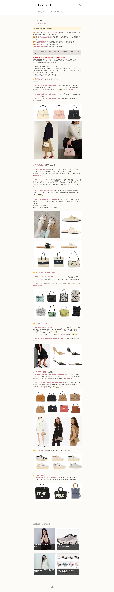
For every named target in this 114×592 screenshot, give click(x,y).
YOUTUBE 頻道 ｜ (59, 12)
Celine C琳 (44, 5)
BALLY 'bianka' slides (42, 169)
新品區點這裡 (39, 79)
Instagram (38, 44)
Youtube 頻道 (39, 47)
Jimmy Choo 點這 (41, 323)
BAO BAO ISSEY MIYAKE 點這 (45, 273)
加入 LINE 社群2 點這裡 (50, 32)
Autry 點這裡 (39, 450)
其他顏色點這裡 (37, 285)
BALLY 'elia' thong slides (44, 190)
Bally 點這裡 (39, 165)
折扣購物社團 (42, 42)
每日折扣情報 (40, 513)
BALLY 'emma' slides (42, 180)
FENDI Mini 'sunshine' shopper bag (48, 477)
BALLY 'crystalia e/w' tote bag (45, 199)
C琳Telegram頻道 (44, 37)
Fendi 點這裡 (39, 475)
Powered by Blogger (57, 587)
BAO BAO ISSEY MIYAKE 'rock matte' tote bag (51, 277)
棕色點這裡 (69, 90)
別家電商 (62, 283)
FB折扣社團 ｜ (42, 12)
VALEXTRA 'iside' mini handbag (46, 85)
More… (67, 12)
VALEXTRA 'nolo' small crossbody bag (48, 382)
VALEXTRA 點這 (40, 372)
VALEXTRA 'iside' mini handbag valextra (49, 374)
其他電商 (47, 90)
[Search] (80, 4)
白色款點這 (37, 175)
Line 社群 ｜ (50, 12)
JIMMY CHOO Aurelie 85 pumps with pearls (50, 328)
